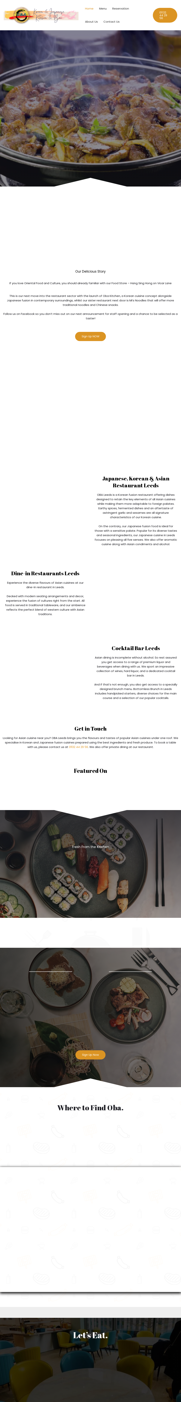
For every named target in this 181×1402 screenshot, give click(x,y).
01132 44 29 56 (78, 747)
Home (89, 8)
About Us (91, 22)
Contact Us (111, 22)
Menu (103, 8)
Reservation (120, 8)
